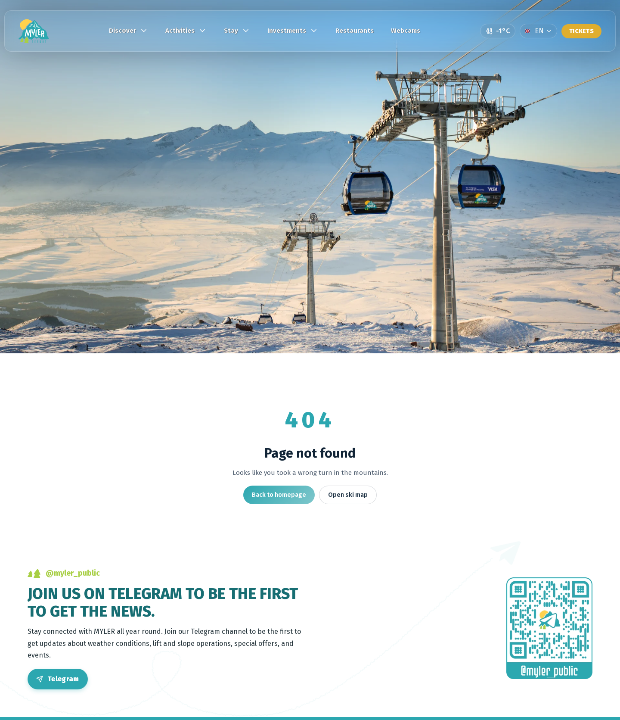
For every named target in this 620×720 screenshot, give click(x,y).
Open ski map (348, 495)
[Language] (538, 31)
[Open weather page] (497, 31)
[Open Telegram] (58, 679)
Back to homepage (279, 495)
